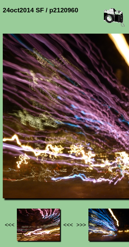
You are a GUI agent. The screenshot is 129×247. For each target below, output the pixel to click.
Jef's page (15, 178)
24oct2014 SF (71, 178)
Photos (41, 178)
